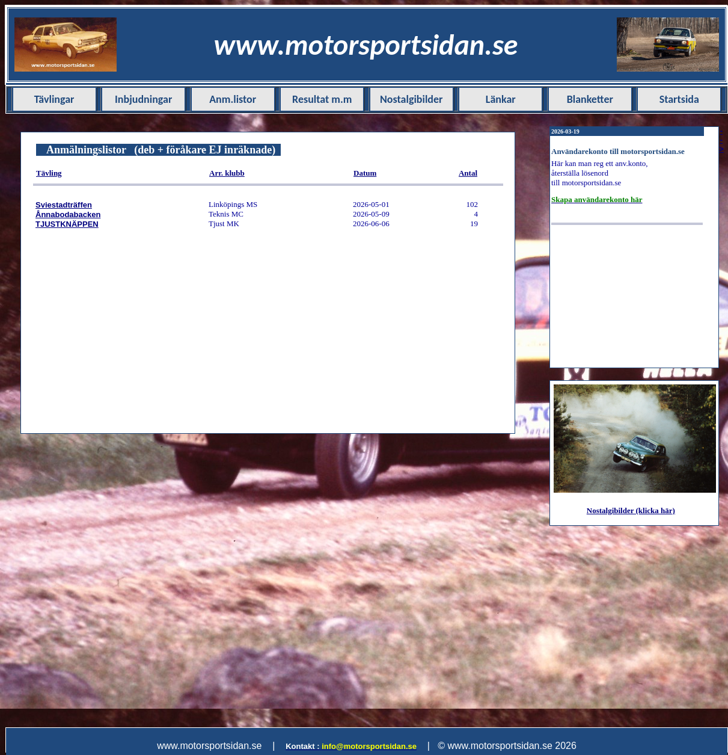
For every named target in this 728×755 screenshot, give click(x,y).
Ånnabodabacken (67, 214)
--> (721, 139)
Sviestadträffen (63, 204)
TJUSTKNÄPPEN (67, 224)
